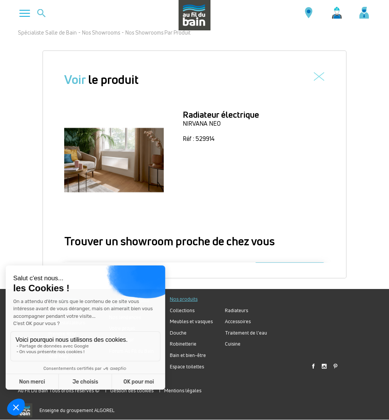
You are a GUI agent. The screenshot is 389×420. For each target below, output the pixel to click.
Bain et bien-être (188, 355)
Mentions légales (182, 390)
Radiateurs (236, 310)
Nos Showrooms (101, 32)
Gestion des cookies (131, 390)
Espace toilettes (187, 366)
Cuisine (232, 343)
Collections (182, 310)
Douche (178, 332)
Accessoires (238, 321)
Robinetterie (183, 343)
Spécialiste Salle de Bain (47, 32)
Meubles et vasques (191, 321)
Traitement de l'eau (246, 332)
